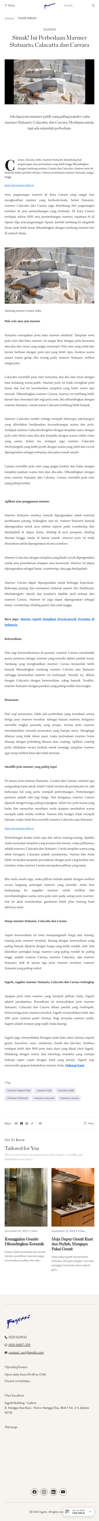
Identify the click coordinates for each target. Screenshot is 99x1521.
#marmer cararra (69, 1098)
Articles (9, 18)
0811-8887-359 (19, 1345)
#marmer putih (65, 1090)
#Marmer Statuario (17, 1098)
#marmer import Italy (18, 1090)
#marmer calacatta (43, 1098)
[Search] (78, 6)
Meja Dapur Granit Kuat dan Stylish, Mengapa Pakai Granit (72, 1244)
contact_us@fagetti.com (26, 1352)
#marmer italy (44, 1090)
